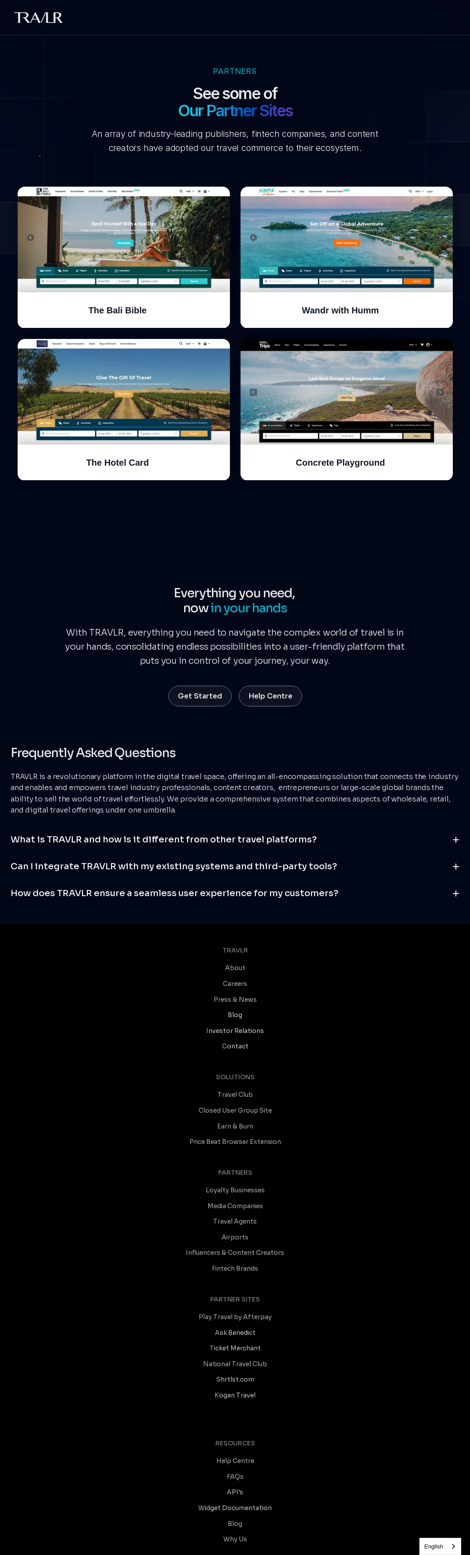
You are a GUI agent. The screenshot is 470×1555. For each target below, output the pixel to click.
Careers (30, 1057)
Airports (332, 1088)
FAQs (26, 1303)
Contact (198, 1529)
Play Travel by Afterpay (54, 1164)
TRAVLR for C (265, 1411)
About (28, 1041)
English (433, 1546)
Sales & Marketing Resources (289, 1334)
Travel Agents (341, 1072)
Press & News (39, 1072)
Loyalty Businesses (348, 1041)
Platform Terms (113, 1529)
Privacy (151, 1529)
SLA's (173, 1529)
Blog (25, 1350)
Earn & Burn (186, 1072)
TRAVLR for (263, 1442)
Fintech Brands (342, 1119)
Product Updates (271, 1319)
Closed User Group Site (204, 1057)
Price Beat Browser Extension (214, 1088)
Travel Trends (265, 1303)
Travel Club (186, 1041)
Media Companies (347, 1057)
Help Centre (37, 1287)
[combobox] (440, 1546)
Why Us (29, 1366)
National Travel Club (49, 1211)
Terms (77, 1529)
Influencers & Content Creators (368, 1103)
